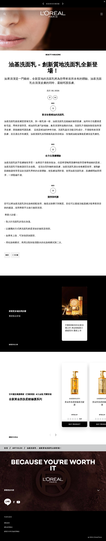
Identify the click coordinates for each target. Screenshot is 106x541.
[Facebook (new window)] (13, 502)
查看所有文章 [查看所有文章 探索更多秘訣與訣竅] (13, 344)
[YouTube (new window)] (18, 502)
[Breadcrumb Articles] (17, 448)
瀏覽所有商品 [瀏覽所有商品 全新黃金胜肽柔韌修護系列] (13, 437)
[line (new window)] (7, 502)
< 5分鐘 (15, 255)
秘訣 (7, 255)
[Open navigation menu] (101, 14)
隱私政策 (7, 523)
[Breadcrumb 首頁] (6, 448)
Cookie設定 (8, 517)
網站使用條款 (8, 527)
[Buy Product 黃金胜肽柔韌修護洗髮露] (74, 424)
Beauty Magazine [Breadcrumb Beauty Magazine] (53, 55)
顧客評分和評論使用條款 (11, 531)
